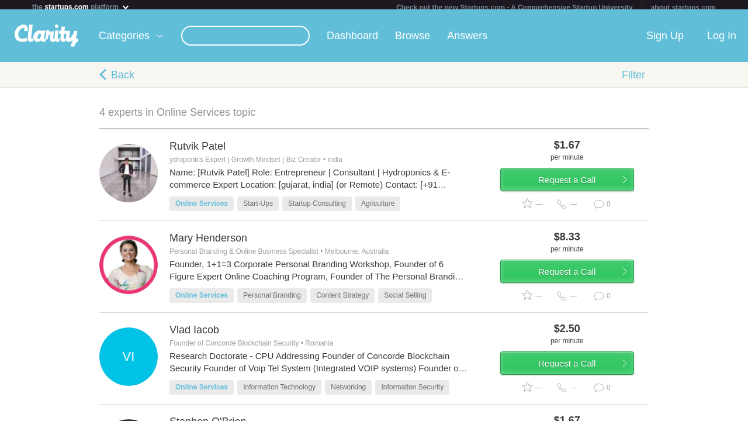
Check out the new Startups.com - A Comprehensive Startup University (514, 8)
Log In (721, 40)
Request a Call (579, 189)
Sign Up (665, 40)
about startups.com (683, 8)
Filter (633, 79)
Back (122, 79)
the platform (81, 7)
